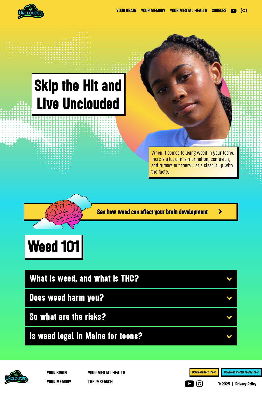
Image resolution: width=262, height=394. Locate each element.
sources (219, 10)
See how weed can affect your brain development (152, 211)
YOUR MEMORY (153, 10)
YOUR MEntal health (106, 372)
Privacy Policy (245, 383)
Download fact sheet (204, 372)
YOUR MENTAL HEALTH (188, 10)
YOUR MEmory (59, 381)
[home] (31, 11)
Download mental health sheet (241, 372)
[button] (131, 279)
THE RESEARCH (100, 381)
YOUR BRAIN (126, 10)
